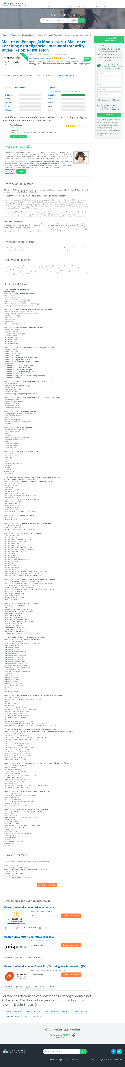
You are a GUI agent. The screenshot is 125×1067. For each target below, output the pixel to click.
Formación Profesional (85, 7)
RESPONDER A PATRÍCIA (18, 137)
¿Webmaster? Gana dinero (111, 1060)
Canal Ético (74, 1060)
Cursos (44, 7)
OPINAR (21, 171)
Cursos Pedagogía (33, 1011)
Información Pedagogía (33, 1016)
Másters (50, 7)
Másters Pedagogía (67, 76)
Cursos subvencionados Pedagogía (57, 1011)
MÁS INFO (109, 115)
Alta (84, 1051)
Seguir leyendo (84, 64)
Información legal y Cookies (59, 1060)
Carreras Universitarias (61, 7)
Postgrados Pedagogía (15, 1011)
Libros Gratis (92, 1060)
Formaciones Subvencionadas (105, 7)
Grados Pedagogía (80, 1011)
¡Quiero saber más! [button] (46, 885)
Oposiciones (73, 7)
